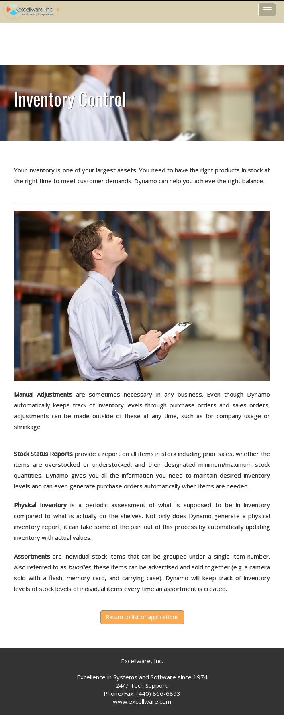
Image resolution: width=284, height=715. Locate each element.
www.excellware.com (142, 701)
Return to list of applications (142, 617)
